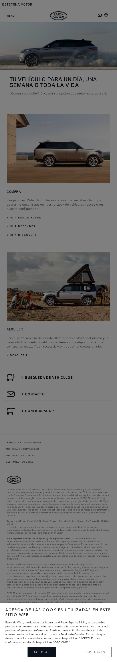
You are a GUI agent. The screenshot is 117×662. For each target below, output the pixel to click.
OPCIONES (95, 652)
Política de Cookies (73, 634)
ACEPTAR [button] (42, 652)
